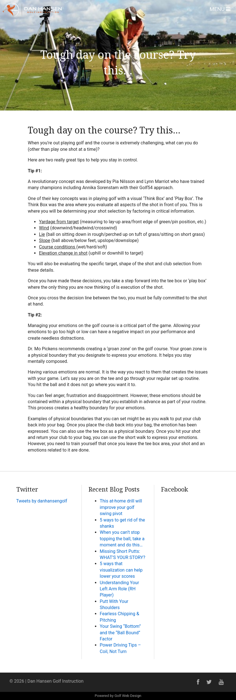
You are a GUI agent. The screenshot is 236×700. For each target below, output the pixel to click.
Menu (219, 9)
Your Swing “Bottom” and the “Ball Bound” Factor (120, 633)
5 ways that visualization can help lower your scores (121, 570)
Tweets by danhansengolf (41, 501)
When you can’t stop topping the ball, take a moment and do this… (122, 539)
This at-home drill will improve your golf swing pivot (121, 507)
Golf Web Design (128, 696)
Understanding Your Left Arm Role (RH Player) (119, 589)
